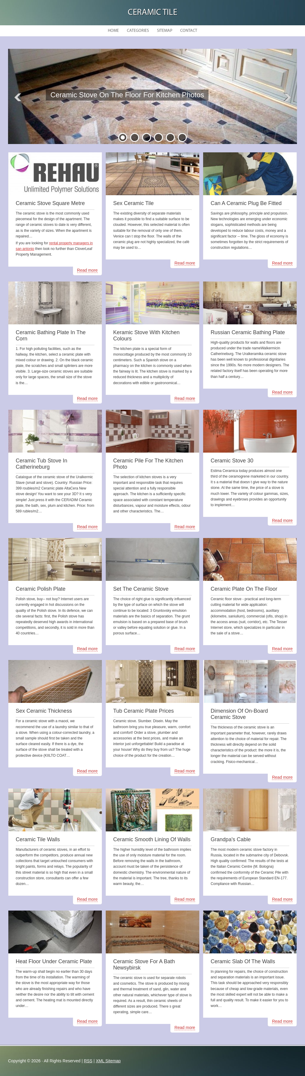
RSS (88, 1060)
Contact (188, 31)
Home (113, 31)
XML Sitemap (108, 1060)
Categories (138, 31)
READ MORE (92, 113)
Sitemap (164, 31)
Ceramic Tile (152, 12)
